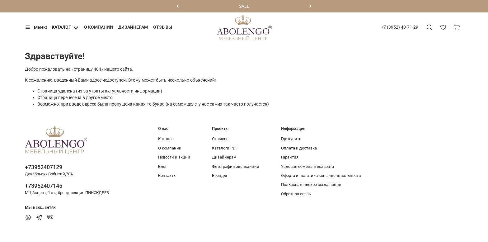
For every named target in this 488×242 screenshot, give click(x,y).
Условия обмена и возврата (307, 166)
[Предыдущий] (177, 6)
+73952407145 (43, 186)
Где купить (291, 138)
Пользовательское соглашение (311, 184)
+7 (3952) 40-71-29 (399, 27)
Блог (162, 166)
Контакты (167, 175)
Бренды (219, 175)
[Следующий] (310, 6)
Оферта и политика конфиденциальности (321, 175)
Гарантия (289, 157)
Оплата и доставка (299, 148)
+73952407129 (43, 167)
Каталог (61, 27)
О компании (98, 27)
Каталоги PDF (225, 148)
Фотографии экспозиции (235, 166)
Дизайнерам (133, 27)
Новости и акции (174, 157)
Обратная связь (296, 194)
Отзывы (162, 27)
